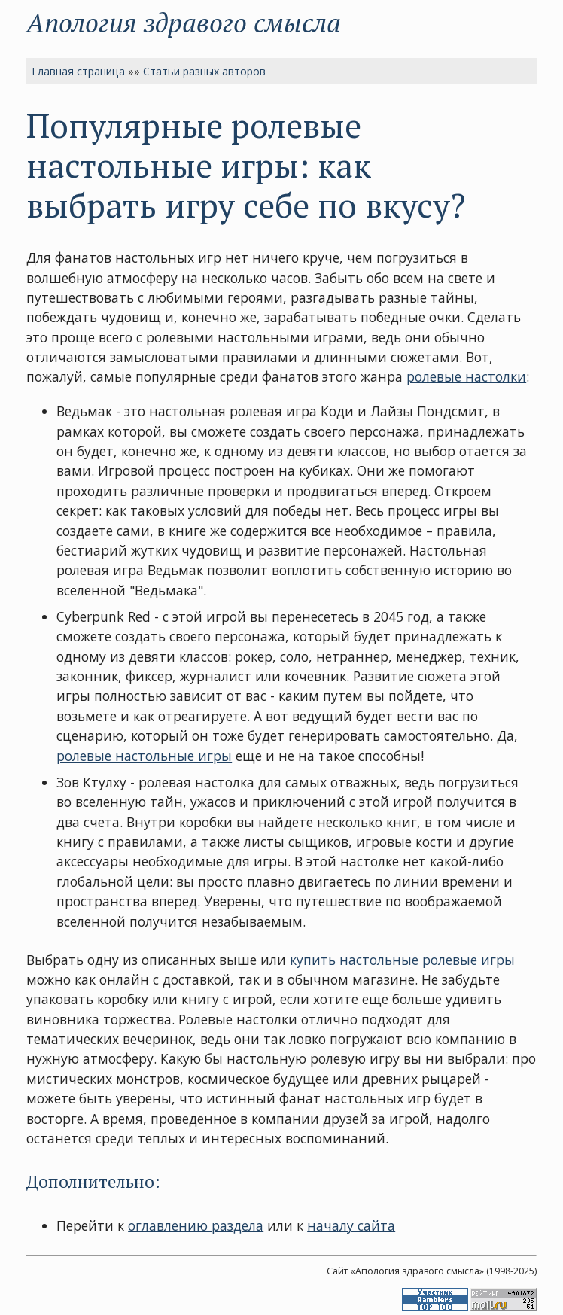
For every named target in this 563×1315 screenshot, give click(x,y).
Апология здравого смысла (183, 22)
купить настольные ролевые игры (402, 960)
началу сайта (351, 1225)
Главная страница (78, 71)
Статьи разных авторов (204, 71)
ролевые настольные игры (144, 756)
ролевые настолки (466, 376)
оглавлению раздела (195, 1225)
